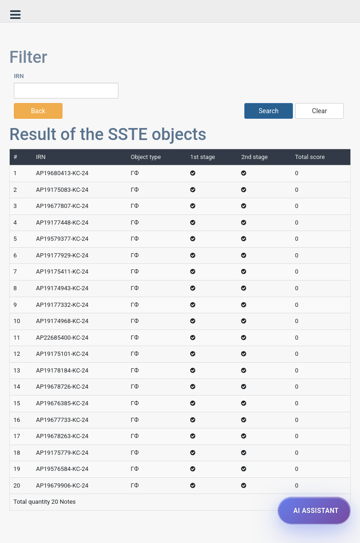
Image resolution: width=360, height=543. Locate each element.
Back (38, 111)
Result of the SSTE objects (107, 134)
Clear (319, 111)
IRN (19, 76)
